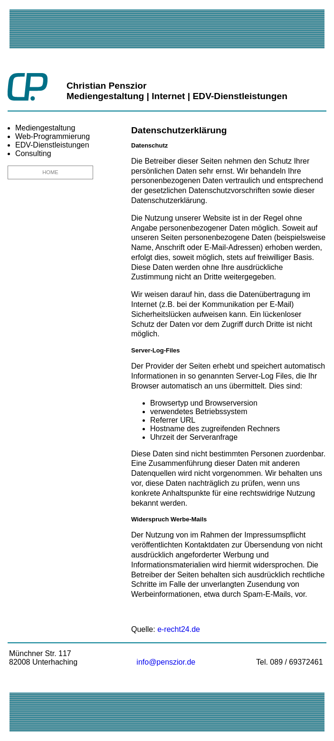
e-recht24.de (178, 629)
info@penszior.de (165, 662)
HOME (50, 172)
